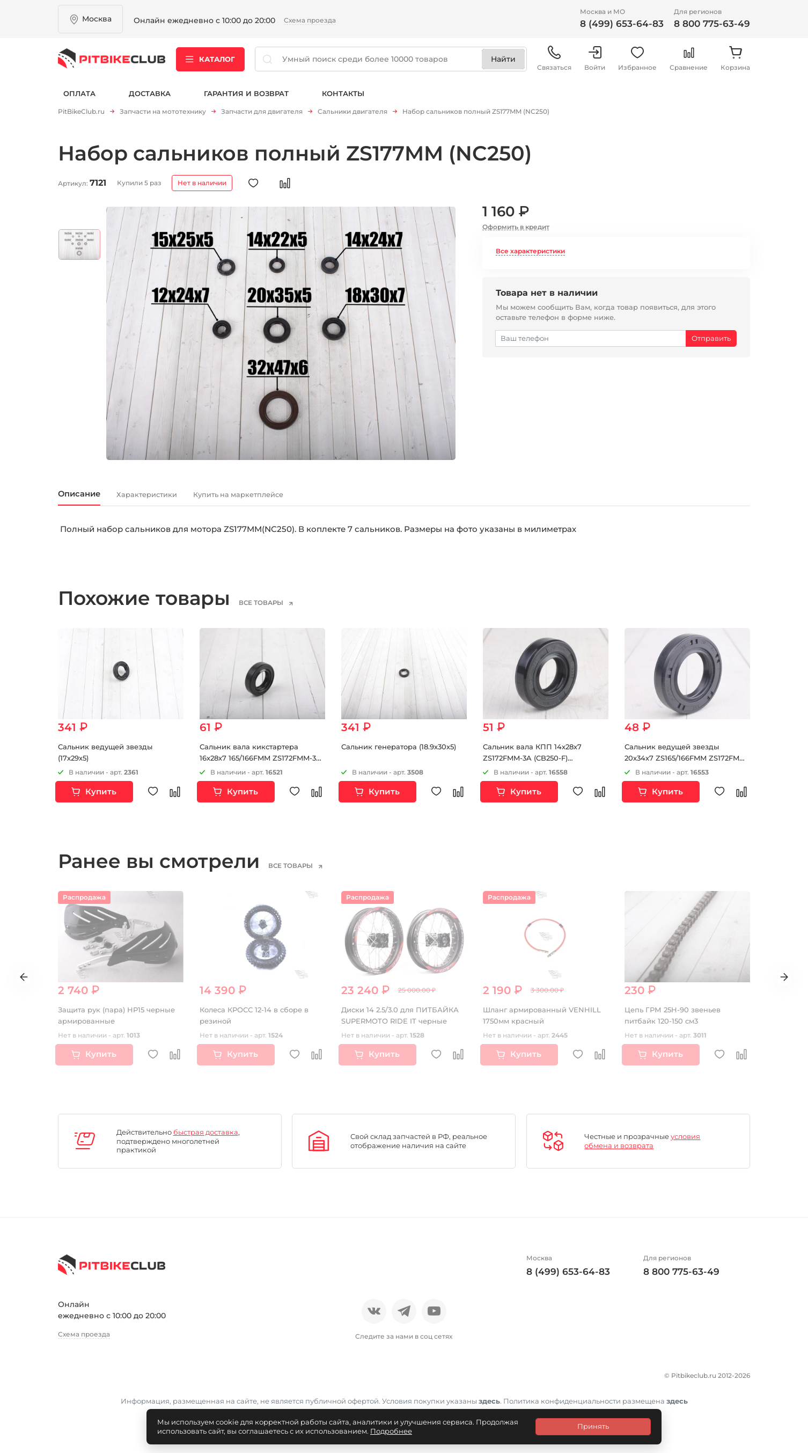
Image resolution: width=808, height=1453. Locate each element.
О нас (70, 1381)
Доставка (150, 101)
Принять (593, 1426)
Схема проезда (310, 20)
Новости (158, 1381)
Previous (15, 986)
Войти (594, 64)
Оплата (79, 101)
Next (792, 986)
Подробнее (391, 1431)
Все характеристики (530, 254)
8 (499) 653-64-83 (622, 23)
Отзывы (111, 1381)
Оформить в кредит (515, 230)
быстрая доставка (205, 1139)
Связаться (554, 64)
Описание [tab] (88, 499)
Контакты (343, 101)
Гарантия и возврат (246, 101)
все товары (278, 610)
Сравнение (689, 64)
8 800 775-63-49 (712, 23)
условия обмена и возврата (642, 1149)
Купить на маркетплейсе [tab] (305, 500)
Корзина (735, 64)
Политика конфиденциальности (130, 1400)
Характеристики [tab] (179, 500)
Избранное (637, 64)
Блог (199, 1381)
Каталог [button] (210, 64)
